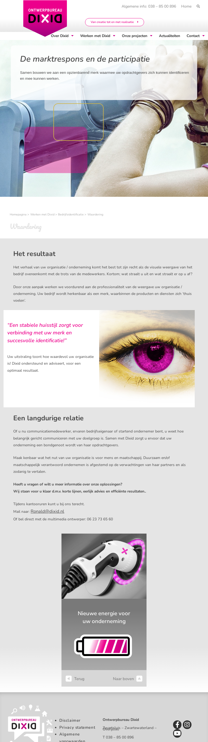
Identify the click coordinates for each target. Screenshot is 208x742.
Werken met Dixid (97, 36)
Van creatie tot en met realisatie (114, 22)
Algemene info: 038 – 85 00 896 (146, 6)
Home (185, 6)
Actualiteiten (169, 35)
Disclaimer (68, 718)
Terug (75, 677)
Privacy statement (75, 725)
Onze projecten (137, 36)
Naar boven (128, 677)
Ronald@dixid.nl (44, 510)
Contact (196, 36)
